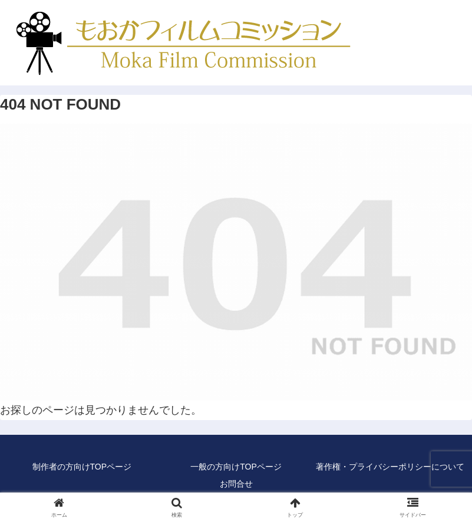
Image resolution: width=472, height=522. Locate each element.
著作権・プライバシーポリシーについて (390, 466)
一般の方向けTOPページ (236, 466)
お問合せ (236, 483)
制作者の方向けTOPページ (82, 466)
